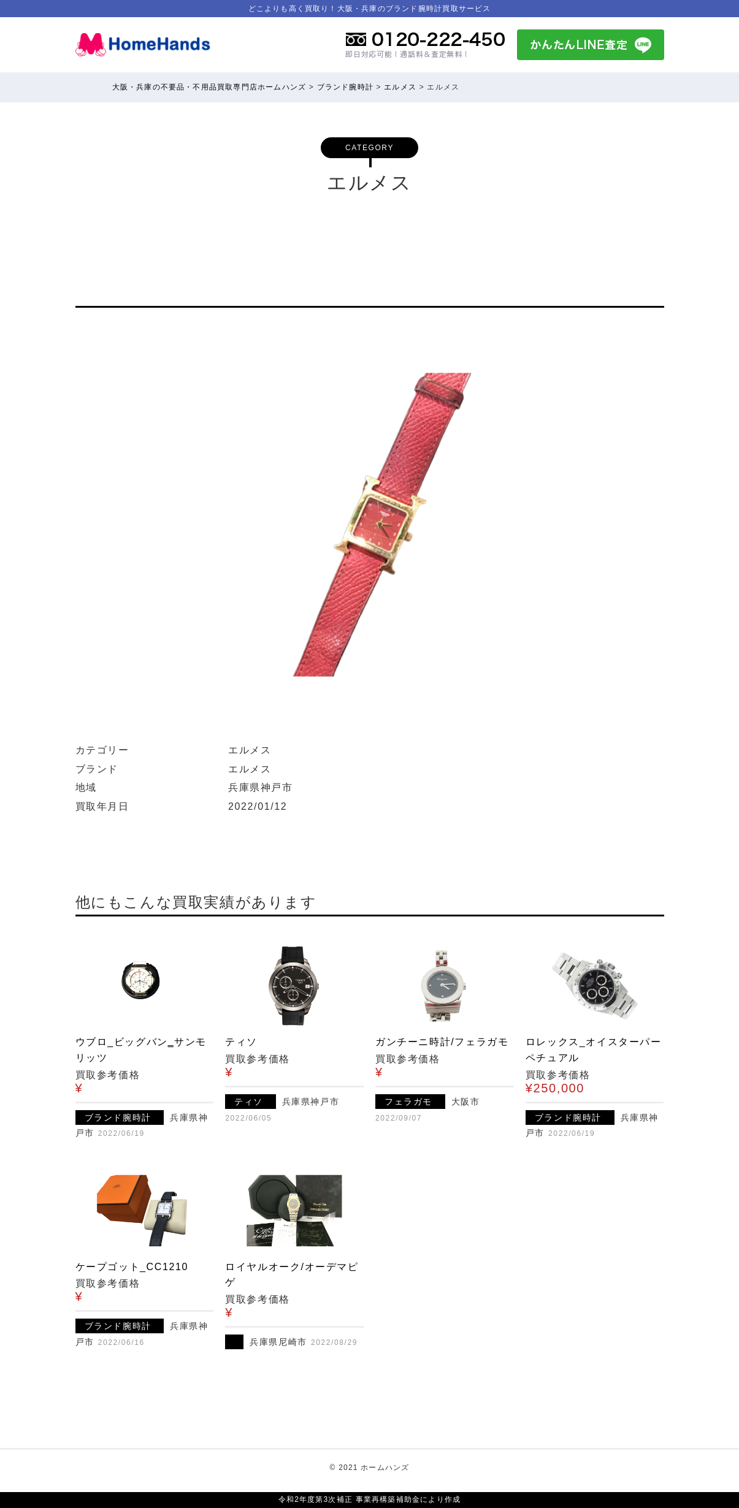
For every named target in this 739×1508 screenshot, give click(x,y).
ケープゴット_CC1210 (131, 1267)
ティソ (241, 1042)
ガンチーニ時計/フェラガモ (441, 1042)
